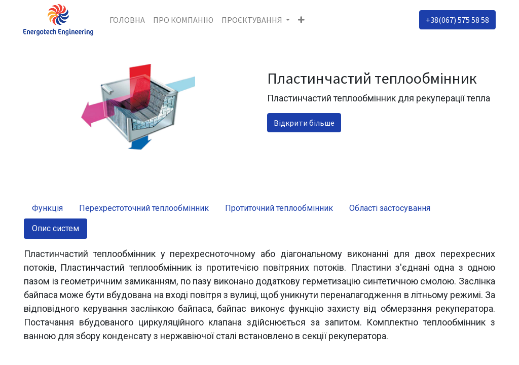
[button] (302, 20)
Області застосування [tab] (389, 208)
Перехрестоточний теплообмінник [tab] (144, 208)
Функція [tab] (47, 208)
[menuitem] (128, 20)
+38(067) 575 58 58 (457, 20)
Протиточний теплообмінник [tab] (279, 208)
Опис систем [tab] (55, 228)
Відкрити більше (304, 123)
